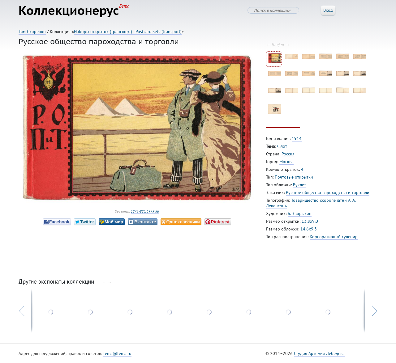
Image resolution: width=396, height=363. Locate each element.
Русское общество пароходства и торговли (327, 192)
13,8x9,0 (310, 221)
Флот (282, 146)
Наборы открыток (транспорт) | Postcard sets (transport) (128, 31)
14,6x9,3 (308, 229)
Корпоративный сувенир (334, 236)
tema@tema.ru (117, 353)
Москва (286, 161)
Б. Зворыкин (300, 213)
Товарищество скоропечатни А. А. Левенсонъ (311, 203)
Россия (288, 154)
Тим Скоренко (32, 31)
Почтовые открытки (294, 177)
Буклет (299, 185)
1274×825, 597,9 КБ (145, 211)
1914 (297, 138)
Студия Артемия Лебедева (319, 353)
